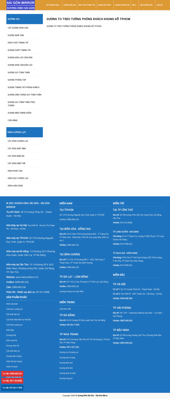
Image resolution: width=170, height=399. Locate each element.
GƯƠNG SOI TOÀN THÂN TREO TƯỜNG (21, 104)
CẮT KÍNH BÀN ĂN (16, 156)
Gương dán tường (13, 356)
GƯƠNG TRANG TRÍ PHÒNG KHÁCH (23, 87)
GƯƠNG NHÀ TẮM (104, 5)
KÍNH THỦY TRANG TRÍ (86, 5)
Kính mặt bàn (12, 304)
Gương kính (11, 335)
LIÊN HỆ (159, 5)
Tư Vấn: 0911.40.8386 (12, 381)
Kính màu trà (11, 340)
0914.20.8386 (126, 222)
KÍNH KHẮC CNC (15, 171)
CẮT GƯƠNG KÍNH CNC (18, 28)
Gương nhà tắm (66, 368)
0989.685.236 (22, 282)
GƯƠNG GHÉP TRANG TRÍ (19, 50)
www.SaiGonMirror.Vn (27, 277)
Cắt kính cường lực (14, 309)
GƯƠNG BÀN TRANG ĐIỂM (19, 113)
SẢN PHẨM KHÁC (147, 5)
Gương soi (73, 352)
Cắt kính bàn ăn (13, 314)
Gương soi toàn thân (74, 291)
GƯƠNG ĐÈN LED (69, 5)
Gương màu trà (12, 345)
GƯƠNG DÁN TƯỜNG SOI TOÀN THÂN (24, 95)
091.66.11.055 (73, 325)
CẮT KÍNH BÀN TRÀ (16, 163)
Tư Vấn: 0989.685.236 (12, 373)
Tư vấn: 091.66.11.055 (12, 388)
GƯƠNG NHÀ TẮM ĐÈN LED (20, 65)
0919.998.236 (126, 244)
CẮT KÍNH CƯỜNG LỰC (18, 141)
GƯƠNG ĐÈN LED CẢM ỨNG (20, 57)
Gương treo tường (67, 357)
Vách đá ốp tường (14, 361)
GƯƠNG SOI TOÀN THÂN (19, 72)
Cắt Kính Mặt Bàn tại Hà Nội (18, 319)
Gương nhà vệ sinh (68, 373)
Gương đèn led (66, 363)
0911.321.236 (73, 347)
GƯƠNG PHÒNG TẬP (122, 5)
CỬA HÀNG (13, 120)
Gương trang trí (66, 378)
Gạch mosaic (12, 366)
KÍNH (134, 5)
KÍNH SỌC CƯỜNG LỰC (18, 178)
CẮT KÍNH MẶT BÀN (17, 148)
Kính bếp (10, 330)
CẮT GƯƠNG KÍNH (53, 5)
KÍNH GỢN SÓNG (15, 186)
